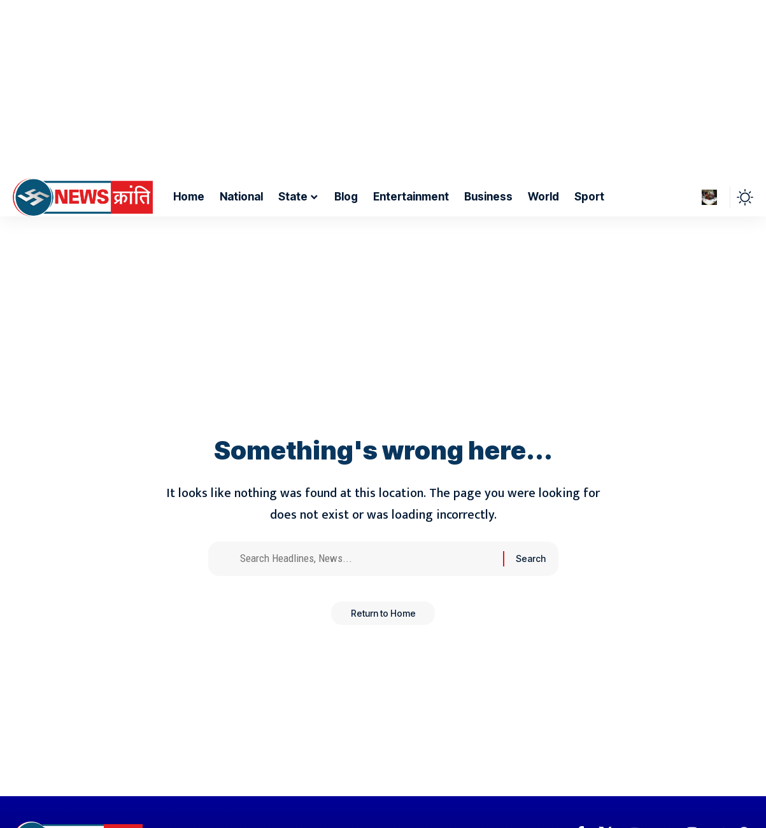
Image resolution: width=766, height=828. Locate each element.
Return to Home (383, 619)
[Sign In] (709, 197)
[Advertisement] (378, 89)
